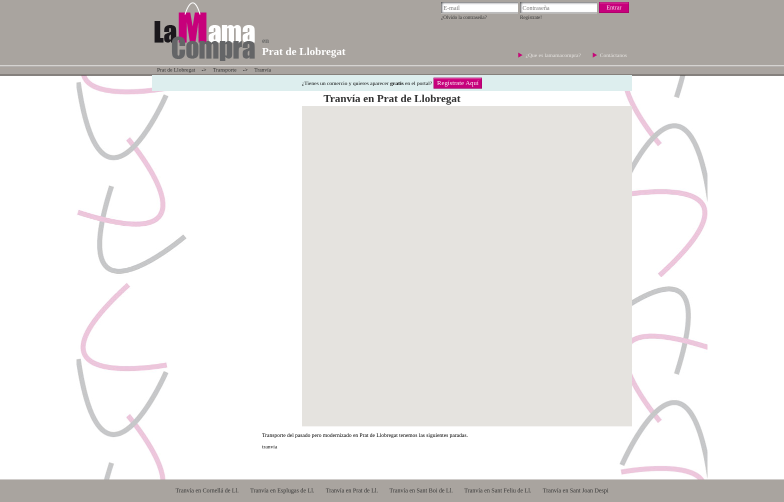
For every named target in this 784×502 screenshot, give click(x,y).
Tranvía (262, 70)
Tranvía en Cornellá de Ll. (207, 490)
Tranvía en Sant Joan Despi (575, 490)
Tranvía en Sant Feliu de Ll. (498, 490)
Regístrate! (531, 17)
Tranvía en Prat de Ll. (352, 490)
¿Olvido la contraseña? (464, 17)
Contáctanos (613, 55)
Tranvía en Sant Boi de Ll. (421, 490)
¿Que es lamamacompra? (554, 55)
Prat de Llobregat (176, 70)
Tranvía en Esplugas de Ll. (282, 490)
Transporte (224, 70)
